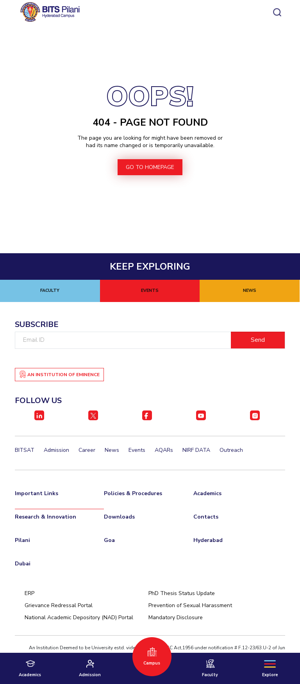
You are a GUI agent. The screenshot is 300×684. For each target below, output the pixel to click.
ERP (29, 593)
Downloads (119, 517)
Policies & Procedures (133, 493)
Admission (56, 450)
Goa (109, 540)
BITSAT (24, 450)
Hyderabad (208, 540)
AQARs (164, 450)
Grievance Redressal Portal (59, 605)
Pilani (22, 540)
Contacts (205, 517)
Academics (207, 493)
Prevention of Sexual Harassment (190, 605)
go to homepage (150, 167)
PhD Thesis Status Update (181, 593)
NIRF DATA (196, 450)
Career (87, 450)
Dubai (22, 563)
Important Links (36, 493)
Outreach (231, 450)
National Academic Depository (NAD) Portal (79, 617)
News (112, 450)
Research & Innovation (45, 517)
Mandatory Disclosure (175, 617)
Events (137, 450)
